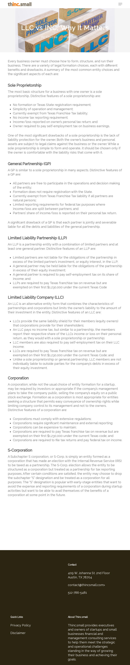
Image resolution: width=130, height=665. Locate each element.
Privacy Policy (20, 616)
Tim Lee (51, 37)
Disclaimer (18, 624)
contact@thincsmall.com (85, 576)
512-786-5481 (77, 584)
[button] (120, 4)
